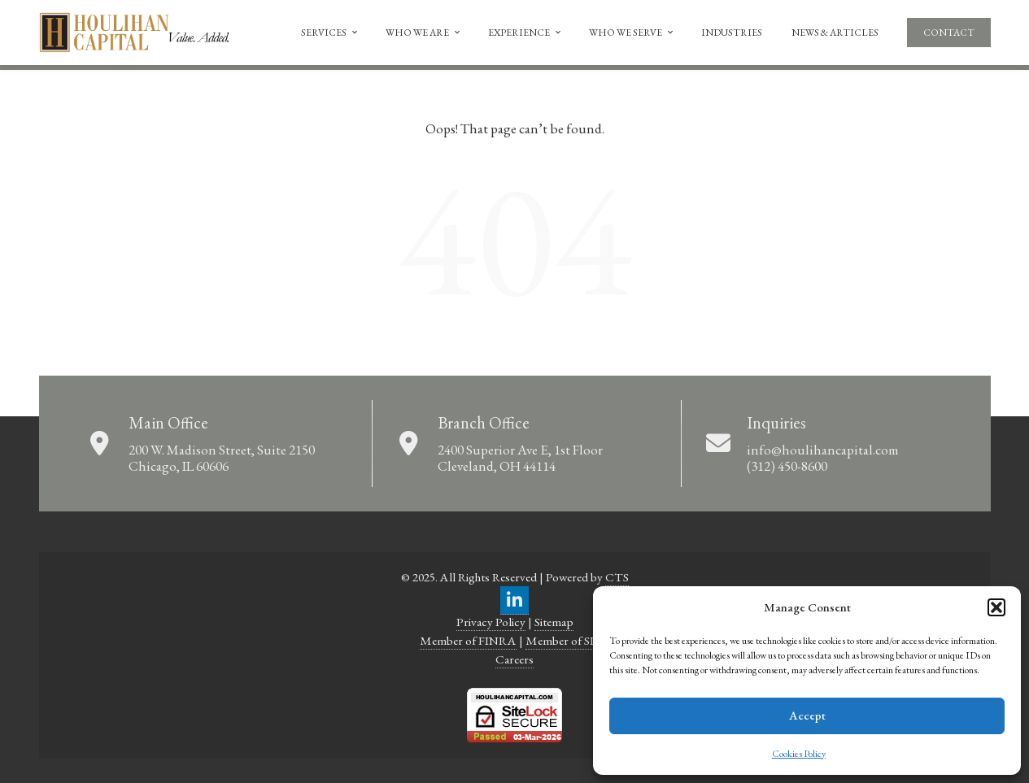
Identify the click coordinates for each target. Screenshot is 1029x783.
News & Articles (835, 32)
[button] (996, 607)
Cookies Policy (799, 753)
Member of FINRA (468, 641)
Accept (807, 715)
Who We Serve (632, 32)
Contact (948, 32)
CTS (617, 577)
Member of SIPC (567, 641)
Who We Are (424, 32)
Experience (525, 32)
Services (330, 32)
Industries (731, 32)
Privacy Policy (490, 622)
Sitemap (553, 622)
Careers (514, 659)
